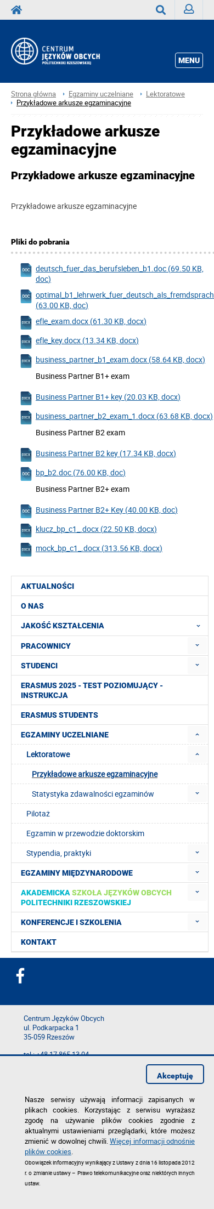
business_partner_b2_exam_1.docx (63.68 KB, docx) (116, 417)
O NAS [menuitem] (32, 605)
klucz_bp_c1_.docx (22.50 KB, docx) (88, 530)
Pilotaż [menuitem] (38, 813)
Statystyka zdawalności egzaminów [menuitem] (93, 793)
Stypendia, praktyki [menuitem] (58, 853)
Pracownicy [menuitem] (46, 646)
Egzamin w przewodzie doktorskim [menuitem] (85, 833)
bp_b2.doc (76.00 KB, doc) (72, 474)
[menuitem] (197, 645)
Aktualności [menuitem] (47, 586)
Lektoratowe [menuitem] (48, 754)
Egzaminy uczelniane (101, 94)
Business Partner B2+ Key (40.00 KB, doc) (98, 511)
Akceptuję (175, 1075)
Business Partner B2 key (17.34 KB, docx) (97, 455)
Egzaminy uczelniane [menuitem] (65, 734)
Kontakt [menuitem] (39, 942)
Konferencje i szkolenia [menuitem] (71, 922)
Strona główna (33, 94)
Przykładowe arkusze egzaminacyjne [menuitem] (94, 774)
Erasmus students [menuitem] (59, 715)
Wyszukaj (165, 10)
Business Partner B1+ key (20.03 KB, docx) (100, 398)
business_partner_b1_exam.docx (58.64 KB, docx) (112, 361)
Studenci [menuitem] (39, 665)
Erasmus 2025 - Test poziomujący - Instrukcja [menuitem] (92, 690)
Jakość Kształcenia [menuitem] (114, 625)
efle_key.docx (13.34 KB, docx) (79, 342)
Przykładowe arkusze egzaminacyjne (73, 102)
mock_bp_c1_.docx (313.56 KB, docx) (90, 550)
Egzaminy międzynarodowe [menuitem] (77, 873)
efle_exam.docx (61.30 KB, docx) (83, 323)
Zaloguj (193, 12)
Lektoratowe (165, 94)
